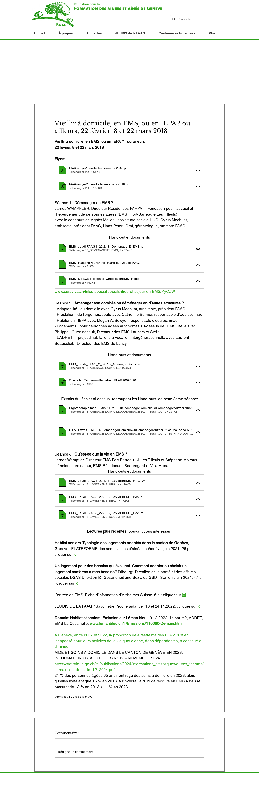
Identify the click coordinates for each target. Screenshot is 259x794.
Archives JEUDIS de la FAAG (73, 696)
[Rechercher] (198, 19)
